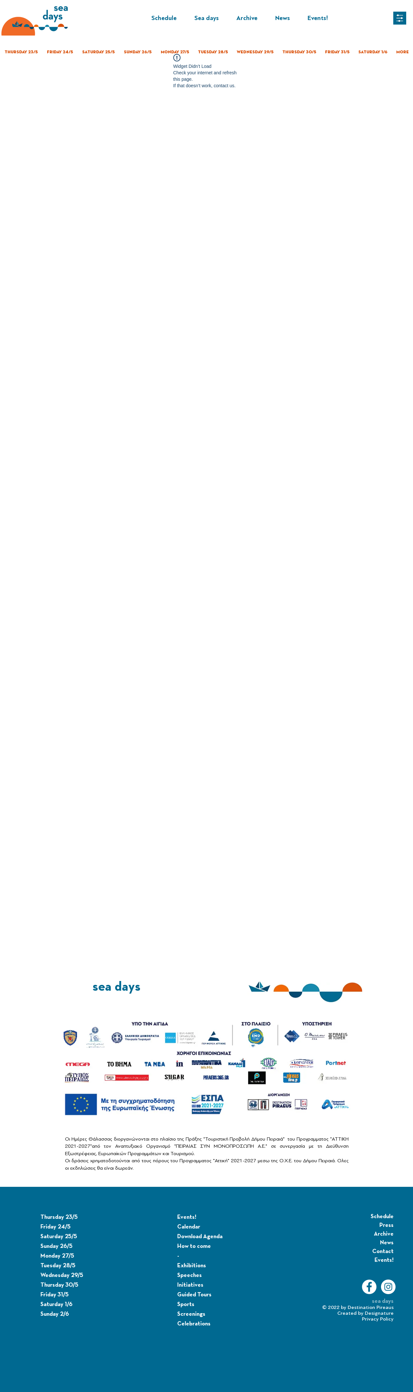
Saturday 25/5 (58, 1236)
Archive (384, 1234)
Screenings (191, 1314)
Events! (186, 1217)
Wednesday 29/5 (61, 1275)
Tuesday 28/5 (57, 1266)
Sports (185, 1304)
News (387, 1243)
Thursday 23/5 (59, 1217)
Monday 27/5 (57, 1256)
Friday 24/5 (55, 1227)
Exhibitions (191, 1266)
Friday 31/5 (54, 1295)
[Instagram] (388, 1287)
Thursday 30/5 (59, 1285)
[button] (400, 18)
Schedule (382, 1216)
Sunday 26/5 (56, 1246)
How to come (194, 1246)
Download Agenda (200, 1236)
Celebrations (194, 1324)
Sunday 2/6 (54, 1314)
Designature (379, 1313)
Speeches (189, 1275)
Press (386, 1225)
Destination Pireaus (371, 1307)
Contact (383, 1251)
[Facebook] (369, 1287)
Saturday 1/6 (56, 1304)
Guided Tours (194, 1295)
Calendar (188, 1227)
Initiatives (190, 1285)
